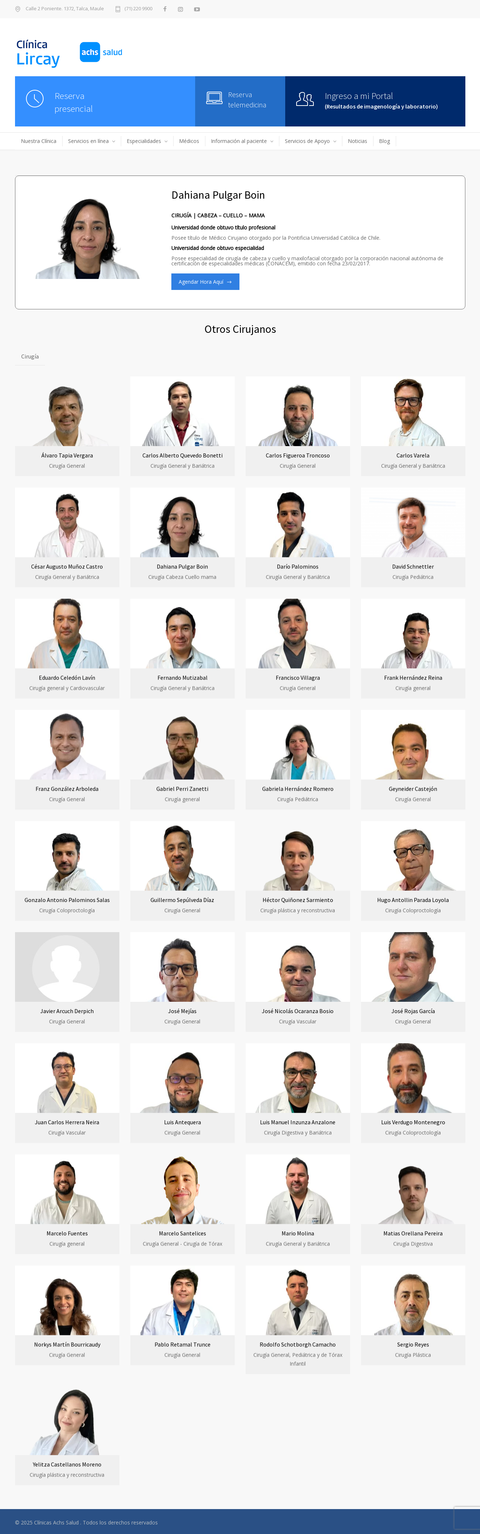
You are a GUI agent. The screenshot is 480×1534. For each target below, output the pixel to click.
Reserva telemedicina (247, 99)
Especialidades (144, 140)
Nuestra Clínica (38, 140)
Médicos (189, 140)
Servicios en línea (88, 140)
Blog (384, 140)
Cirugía (30, 356)
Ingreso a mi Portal (359, 96)
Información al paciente (239, 140)
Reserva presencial (74, 102)
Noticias (357, 140)
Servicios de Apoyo (307, 140)
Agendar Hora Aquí (201, 281)
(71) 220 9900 (138, 9)
